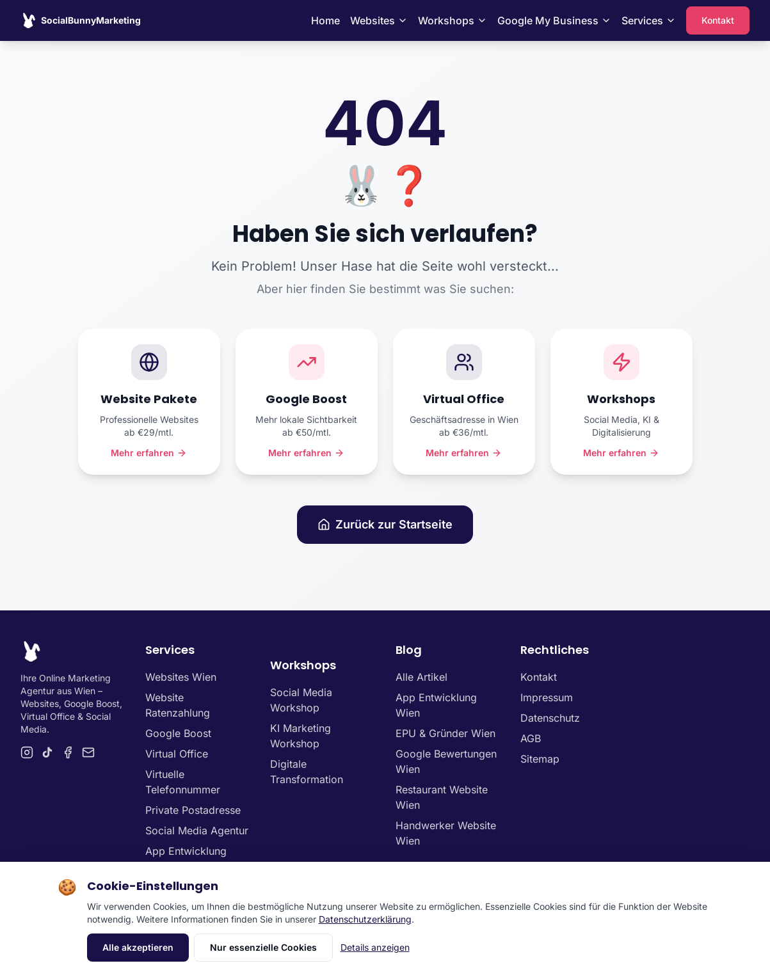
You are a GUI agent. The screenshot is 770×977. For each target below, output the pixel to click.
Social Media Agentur (196, 830)
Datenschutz (550, 717)
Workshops (452, 20)
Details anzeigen (375, 947)
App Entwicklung (186, 851)
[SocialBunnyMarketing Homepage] (80, 20)
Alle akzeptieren (137, 947)
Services (649, 20)
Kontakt (718, 20)
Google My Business (554, 20)
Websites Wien (180, 677)
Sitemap (539, 758)
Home (325, 20)
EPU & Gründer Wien (445, 733)
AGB (530, 738)
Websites (379, 20)
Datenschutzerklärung (365, 919)
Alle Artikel (421, 677)
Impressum (546, 697)
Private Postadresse (193, 810)
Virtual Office (176, 753)
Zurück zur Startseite (385, 524)
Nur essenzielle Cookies (263, 947)
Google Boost (178, 733)
